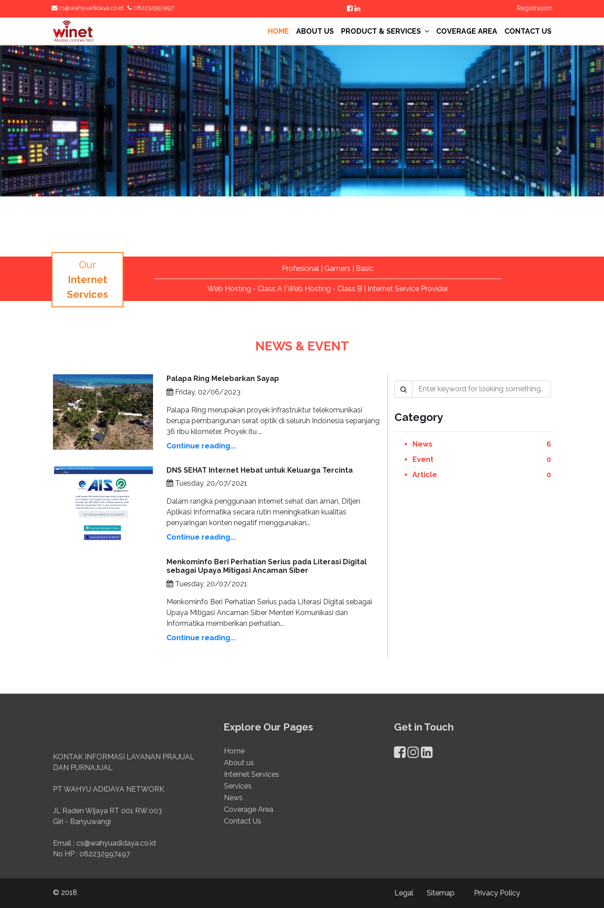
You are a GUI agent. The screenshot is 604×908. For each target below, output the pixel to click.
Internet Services (251, 779)
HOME (278, 31)
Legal (403, 893)
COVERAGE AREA (466, 31)
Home (234, 756)
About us (239, 767)
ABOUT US (315, 31)
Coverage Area (248, 814)
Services (238, 791)
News (233, 802)
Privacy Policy (497, 893)
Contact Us (242, 826)
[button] (45, 151)
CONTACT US (527, 31)
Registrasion (534, 8)
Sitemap (441, 893)
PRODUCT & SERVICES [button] (385, 31)
